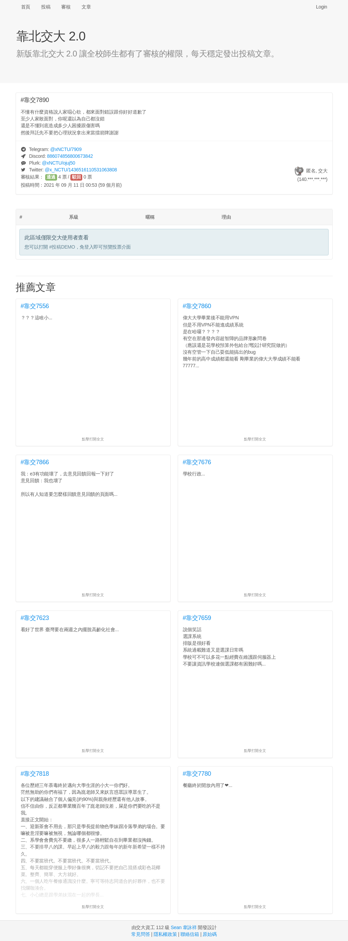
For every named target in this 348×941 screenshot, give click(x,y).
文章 (86, 7)
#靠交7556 (35, 306)
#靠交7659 (197, 618)
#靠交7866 (35, 462)
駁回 (76, 177)
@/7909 (66, 149)
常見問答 (140, 934)
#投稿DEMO (62, 247)
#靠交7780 (197, 773)
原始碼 (209, 934)
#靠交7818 (35, 773)
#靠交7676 (197, 462)
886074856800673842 (70, 156)
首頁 (25, 7)
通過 (51, 177)
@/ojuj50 (58, 162)
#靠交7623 (35, 618)
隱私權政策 (165, 934)
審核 (65, 7)
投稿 (45, 7)
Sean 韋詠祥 (183, 927)
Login (321, 7)
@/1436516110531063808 (81, 169)
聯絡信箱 (189, 934)
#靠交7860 (197, 306)
